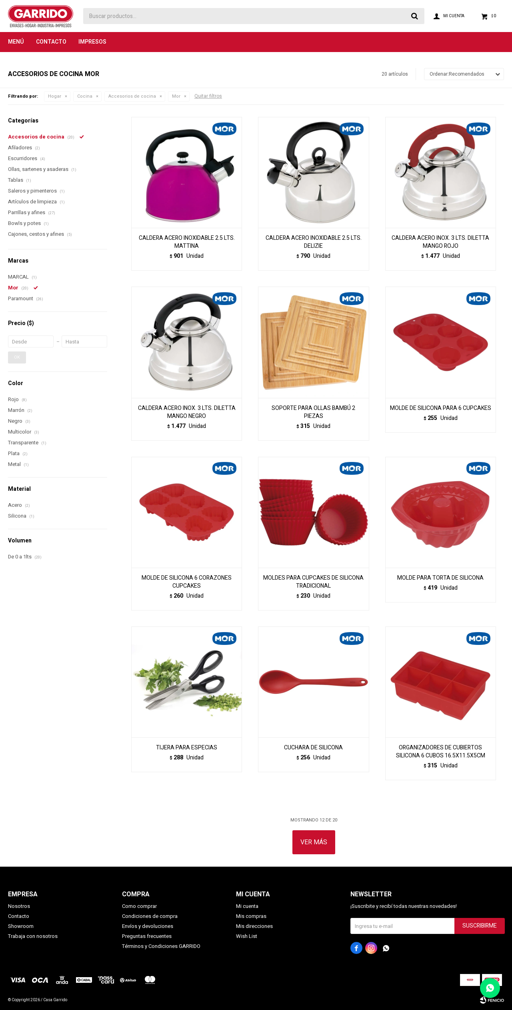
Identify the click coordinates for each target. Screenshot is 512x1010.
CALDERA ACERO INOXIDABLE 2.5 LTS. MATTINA (187, 242)
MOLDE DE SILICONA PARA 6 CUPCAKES (440, 408)
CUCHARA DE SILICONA (313, 748)
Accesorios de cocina (132, 96)
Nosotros (19, 906)
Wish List (246, 936)
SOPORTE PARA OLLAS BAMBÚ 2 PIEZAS (313, 412)
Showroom (21, 926)
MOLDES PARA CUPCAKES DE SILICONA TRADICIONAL (313, 582)
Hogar (54, 96)
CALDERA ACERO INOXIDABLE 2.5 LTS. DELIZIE (314, 242)
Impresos (92, 42)
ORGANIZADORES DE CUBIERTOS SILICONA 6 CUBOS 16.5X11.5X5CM (440, 752)
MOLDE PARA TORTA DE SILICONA (440, 578)
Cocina (84, 96)
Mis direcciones (254, 926)
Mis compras (251, 916)
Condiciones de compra (150, 916)
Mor (176, 96)
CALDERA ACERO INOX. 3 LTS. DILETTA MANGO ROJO (440, 242)
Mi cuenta (247, 906)
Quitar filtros (208, 96)
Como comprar (139, 906)
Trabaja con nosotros (33, 936)
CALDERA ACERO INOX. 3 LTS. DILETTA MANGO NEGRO (187, 412)
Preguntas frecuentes (147, 936)
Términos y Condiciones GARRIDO (161, 946)
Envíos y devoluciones (147, 926)
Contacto (51, 42)
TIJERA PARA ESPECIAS (186, 748)
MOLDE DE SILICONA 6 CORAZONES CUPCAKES (187, 582)
